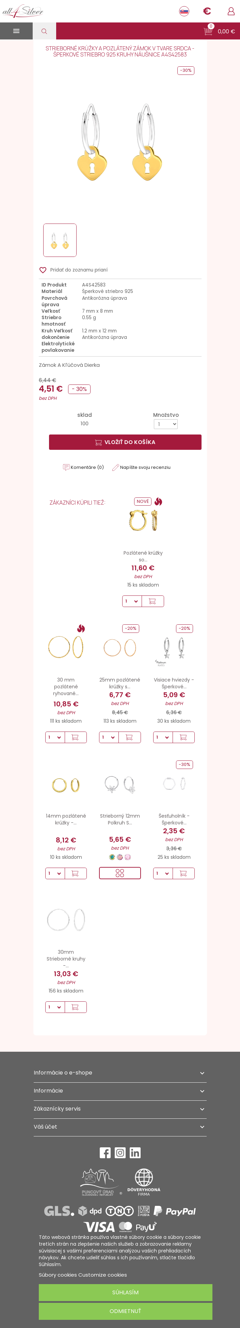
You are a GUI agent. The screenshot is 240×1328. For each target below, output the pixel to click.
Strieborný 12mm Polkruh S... (120, 819)
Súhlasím (125, 1292)
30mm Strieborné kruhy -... (66, 959)
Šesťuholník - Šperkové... (174, 819)
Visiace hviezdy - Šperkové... (174, 683)
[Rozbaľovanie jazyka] (184, 11)
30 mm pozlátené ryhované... (66, 686)
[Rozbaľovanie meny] (207, 11)
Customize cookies (102, 1274)
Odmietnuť (125, 1311)
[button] (219, 32)
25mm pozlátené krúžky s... (119, 683)
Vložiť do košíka (125, 442)
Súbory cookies (58, 1274)
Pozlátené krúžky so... (143, 556)
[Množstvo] (166, 424)
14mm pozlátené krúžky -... (66, 819)
